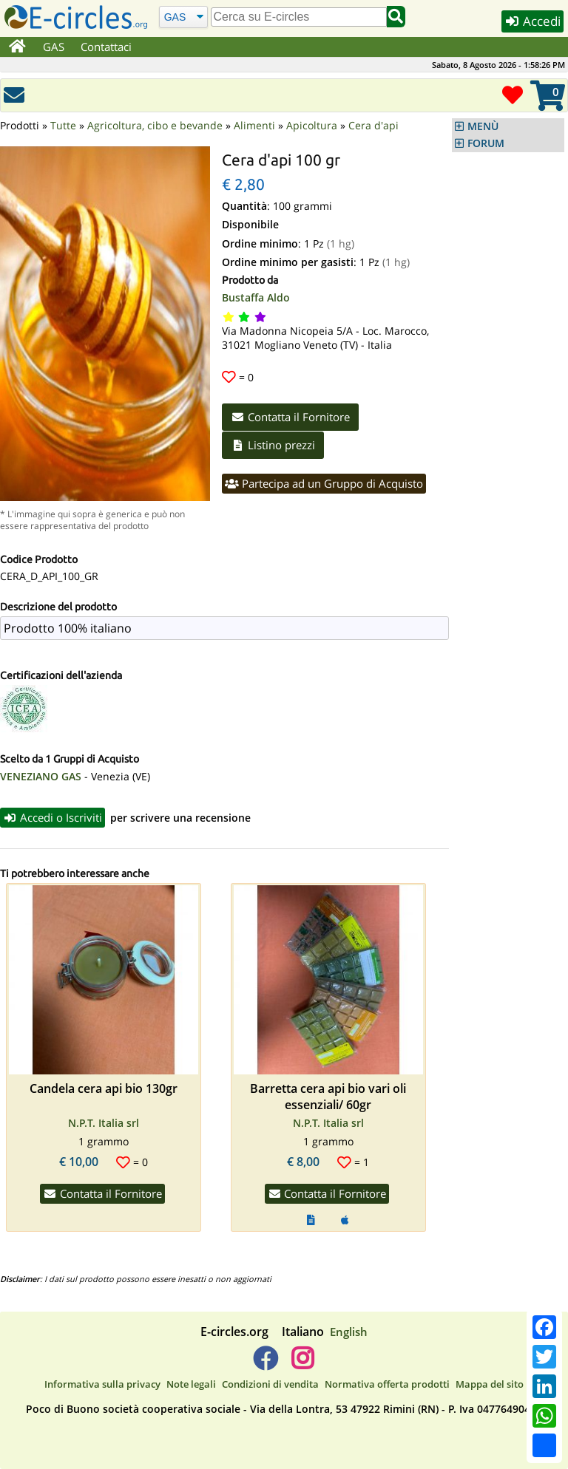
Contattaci (106, 46)
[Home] (17, 47)
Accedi (532, 21)
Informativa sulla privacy (102, 1384)
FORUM (485, 143)
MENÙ (482, 126)
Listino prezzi (273, 444)
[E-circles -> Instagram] (302, 1364)
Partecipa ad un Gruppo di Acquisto (324, 483)
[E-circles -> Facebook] (265, 1364)
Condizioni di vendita (270, 1384)
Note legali (191, 1384)
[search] (299, 17)
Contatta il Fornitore (290, 416)
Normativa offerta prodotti (387, 1384)
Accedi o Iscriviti (52, 817)
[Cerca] (183, 16)
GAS (53, 46)
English (349, 1331)
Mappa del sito (490, 1384)
